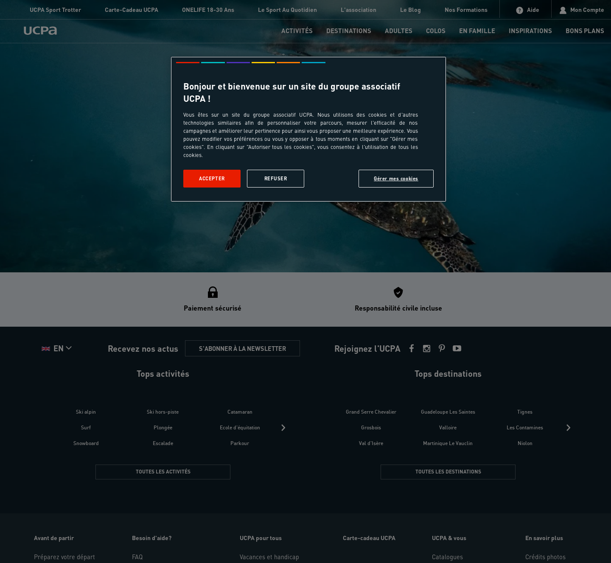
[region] (308, 129)
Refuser (275, 178)
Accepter (212, 178)
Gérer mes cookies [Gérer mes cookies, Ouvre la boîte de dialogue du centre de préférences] (396, 178)
